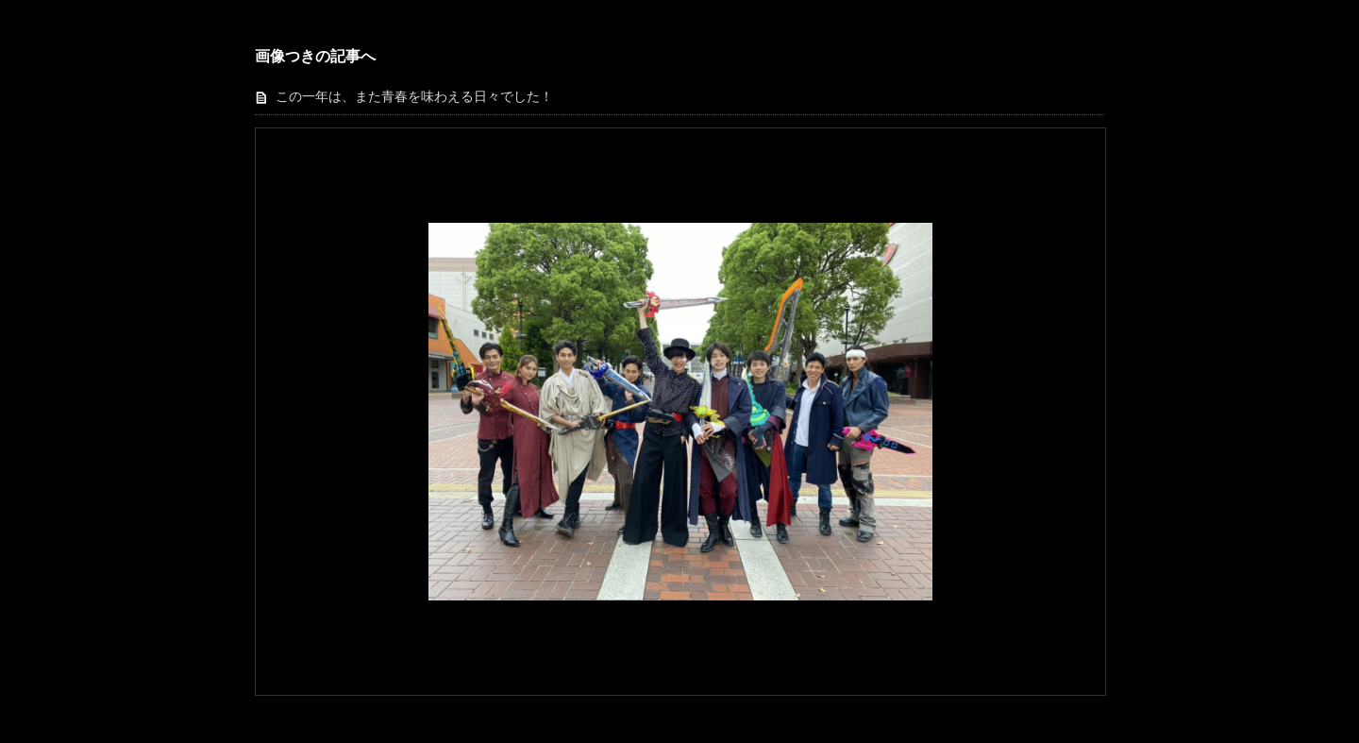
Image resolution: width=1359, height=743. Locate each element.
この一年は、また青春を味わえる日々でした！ (414, 97)
